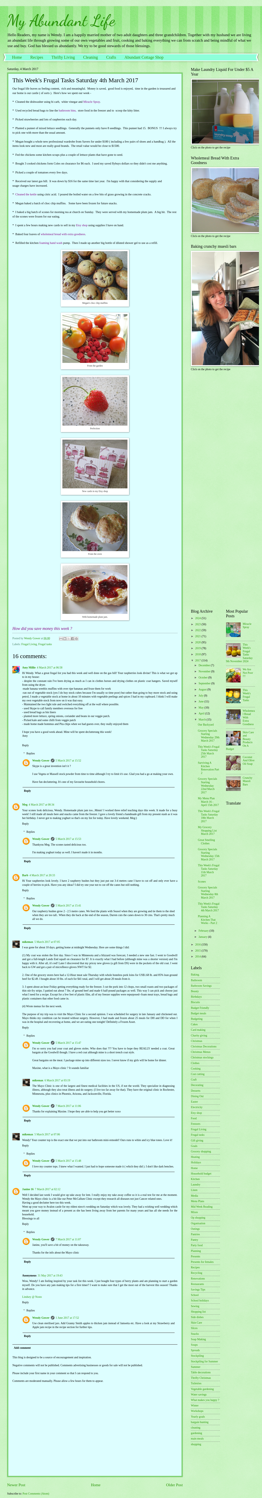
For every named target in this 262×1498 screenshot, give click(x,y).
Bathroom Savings (201, 985)
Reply (25, 745)
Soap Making (198, 1339)
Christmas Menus (201, 1051)
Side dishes (197, 1317)
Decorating (197, 1085)
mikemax (27, 941)
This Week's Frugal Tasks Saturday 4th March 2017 (208, 907)
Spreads (195, 1350)
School (195, 1295)
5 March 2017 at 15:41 (68, 905)
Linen (194, 1190)
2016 (198, 944)
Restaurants (197, 1284)
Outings (195, 1228)
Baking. (195, 974)
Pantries (195, 1234)
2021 (198, 636)
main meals (197, 1438)
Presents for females (202, 1261)
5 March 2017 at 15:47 (68, 1042)
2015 (198, 950)
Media (194, 1195)
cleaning (195, 1427)
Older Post (174, 1485)
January (203, 936)
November (205, 671)
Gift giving (197, 1140)
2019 (198, 648)
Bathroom (196, 980)
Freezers (195, 1123)
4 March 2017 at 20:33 (42, 875)
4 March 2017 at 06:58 (49, 667)
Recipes (36, 57)
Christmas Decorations (203, 1046)
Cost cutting (197, 1074)
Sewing (195, 1306)
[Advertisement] (216, 402)
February (204, 930)
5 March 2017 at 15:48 (68, 1160)
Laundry (195, 1184)
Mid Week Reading (202, 1206)
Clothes (195, 1063)
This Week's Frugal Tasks (247, 695)
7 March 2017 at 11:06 (68, 1106)
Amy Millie (29, 667)
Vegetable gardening (202, 1389)
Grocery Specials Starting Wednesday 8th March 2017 (208, 892)
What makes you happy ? (205, 1400)
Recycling (196, 1272)
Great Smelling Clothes (206, 841)
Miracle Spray (247, 625)
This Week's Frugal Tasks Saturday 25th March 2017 (208, 751)
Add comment (22, 1347)
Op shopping (198, 1217)
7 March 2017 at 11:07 (68, 1239)
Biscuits (195, 1002)
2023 (198, 624)
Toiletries (196, 1383)
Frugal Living (29, 644)
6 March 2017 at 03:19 (57, 1080)
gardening (196, 1433)
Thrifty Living (63, 57)
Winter (195, 1405)
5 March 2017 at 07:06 (47, 1134)
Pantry (194, 1239)
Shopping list (198, 1311)
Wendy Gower (41, 760)
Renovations (198, 1278)
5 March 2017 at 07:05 (47, 941)
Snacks (195, 1333)
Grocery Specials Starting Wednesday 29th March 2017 (208, 735)
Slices (194, 1328)
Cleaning (90, 57)
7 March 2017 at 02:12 (47, 1189)
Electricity (196, 1107)
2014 (198, 956)
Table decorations (201, 1372)
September (205, 683)
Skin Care (196, 1322)
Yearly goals (198, 1416)
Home (17, 57)
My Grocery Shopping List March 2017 (207, 830)
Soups (194, 1344)
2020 (198, 642)
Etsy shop (196, 1112)
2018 (198, 654)
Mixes (194, 1212)
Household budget (201, 1173)
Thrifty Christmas (201, 1377)
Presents (195, 1256)
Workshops (197, 1411)
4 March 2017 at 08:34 (41, 804)
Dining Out (197, 1096)
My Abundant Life (61, 20)
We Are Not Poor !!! (248, 673)
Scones (202, 881)
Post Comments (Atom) (36, 1493)
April (202, 713)
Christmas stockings (202, 1057)
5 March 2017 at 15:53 (68, 838)
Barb (25, 875)
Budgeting (197, 1018)
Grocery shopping (201, 1151)
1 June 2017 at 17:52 (67, 1317)
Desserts (195, 1090)
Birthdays (196, 996)
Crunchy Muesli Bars (247, 781)
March (203, 719)
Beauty (195, 991)
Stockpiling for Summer (204, 1361)
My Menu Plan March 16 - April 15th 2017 (208, 802)
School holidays (200, 1300)
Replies (30, 753)
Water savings (199, 1394)
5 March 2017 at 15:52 (68, 760)
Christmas (196, 1041)
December (205, 665)
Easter (194, 1101)
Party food (197, 1245)
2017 (198, 660)
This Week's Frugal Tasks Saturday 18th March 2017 (208, 816)
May (201, 707)
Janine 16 (28, 1189)
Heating (195, 1156)
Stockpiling (197, 1355)
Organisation (198, 1223)
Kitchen (195, 1179)
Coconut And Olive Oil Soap (248, 760)
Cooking (196, 1068)
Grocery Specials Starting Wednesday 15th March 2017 (208, 854)
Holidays (196, 1162)
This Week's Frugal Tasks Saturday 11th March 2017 (208, 870)
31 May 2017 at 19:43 (50, 1275)
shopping (196, 1444)
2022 (198, 630)
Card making (198, 1029)
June (201, 701)
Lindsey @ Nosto (32, 1296)
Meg (24, 804)
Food (194, 1118)
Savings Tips (198, 1289)
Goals (194, 1146)
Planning (196, 1250)
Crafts (111, 57)
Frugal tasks (45, 644)
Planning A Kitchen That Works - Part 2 (207, 920)
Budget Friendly (200, 1007)
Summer (195, 1366)
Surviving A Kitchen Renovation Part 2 (208, 767)
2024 (198, 618)
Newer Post (16, 1485)
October (203, 677)
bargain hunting (200, 1422)
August (203, 689)
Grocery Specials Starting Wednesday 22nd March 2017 (207, 785)
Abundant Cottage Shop (143, 57)
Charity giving (199, 1035)
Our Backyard (206, 724)
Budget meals (198, 1013)
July (201, 695)
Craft (194, 1079)
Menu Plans (197, 1201)
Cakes (194, 1024)
